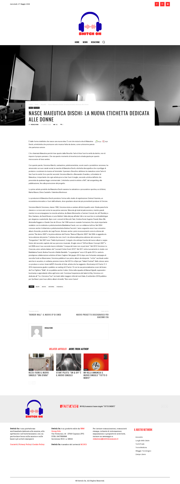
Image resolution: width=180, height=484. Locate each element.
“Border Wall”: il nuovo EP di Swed (45, 314)
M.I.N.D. (83, 444)
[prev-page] (30, 382)
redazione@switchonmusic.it (105, 439)
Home (31, 104)
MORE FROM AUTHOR (78, 348)
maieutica (60, 286)
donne (44, 286)
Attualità (43, 104)
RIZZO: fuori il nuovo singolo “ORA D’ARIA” (39, 374)
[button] (103, 42)
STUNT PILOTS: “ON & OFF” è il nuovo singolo (68, 374)
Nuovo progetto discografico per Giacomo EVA (92, 315)
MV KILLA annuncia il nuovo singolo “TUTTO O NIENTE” (95, 375)
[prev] (162, 406)
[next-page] (33, 382)
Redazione (34, 124)
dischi (37, 286)
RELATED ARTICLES (57, 348)
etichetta (51, 286)
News (36, 104)
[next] (166, 406)
